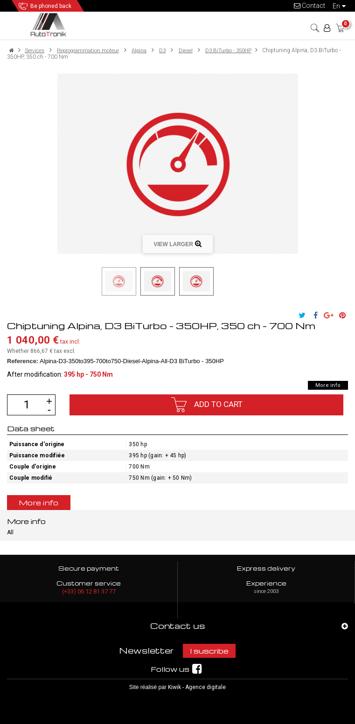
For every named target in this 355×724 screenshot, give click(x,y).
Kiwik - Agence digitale (197, 687)
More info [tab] (39, 502)
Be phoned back (50, 6)
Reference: (22, 361)
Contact (309, 5)
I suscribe (209, 650)
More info (328, 385)
